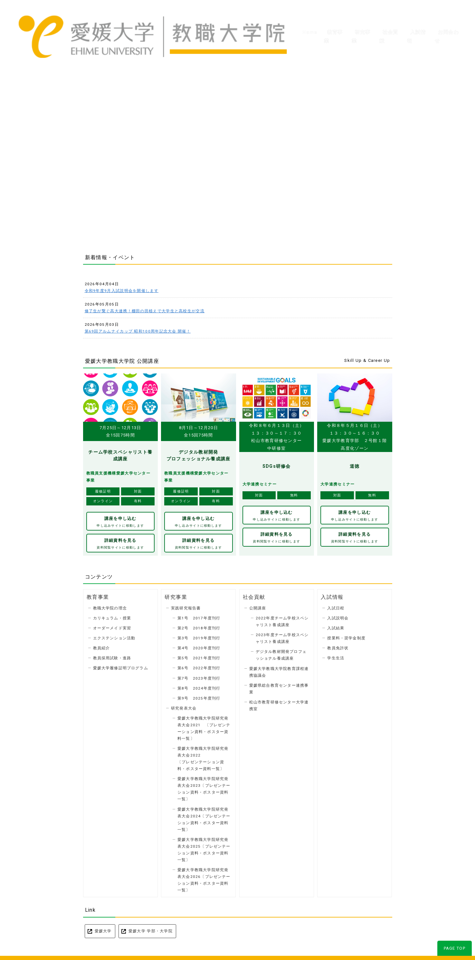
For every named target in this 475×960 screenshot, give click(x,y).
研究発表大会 (183, 706)
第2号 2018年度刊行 (198, 626)
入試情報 (416, 19)
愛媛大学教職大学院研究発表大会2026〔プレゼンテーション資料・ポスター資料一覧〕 (203, 878)
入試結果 (335, 626)
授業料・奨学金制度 (346, 636)
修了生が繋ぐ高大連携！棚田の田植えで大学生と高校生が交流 (144, 311)
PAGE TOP (454, 946)
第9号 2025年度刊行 (198, 696)
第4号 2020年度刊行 (198, 646)
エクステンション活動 (114, 636)
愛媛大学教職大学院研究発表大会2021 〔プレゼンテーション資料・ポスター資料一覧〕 (203, 726)
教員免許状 (337, 646)
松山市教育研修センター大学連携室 (279, 703)
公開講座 (257, 606)
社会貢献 (386, 19)
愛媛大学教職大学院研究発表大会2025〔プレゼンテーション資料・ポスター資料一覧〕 (203, 847)
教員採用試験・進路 (112, 656)
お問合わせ (448, 19)
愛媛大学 (103, 929)
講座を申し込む (120, 521)
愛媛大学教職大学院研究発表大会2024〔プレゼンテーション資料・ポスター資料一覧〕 (203, 817)
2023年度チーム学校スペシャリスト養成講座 (282, 636)
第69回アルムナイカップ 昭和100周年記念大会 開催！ (138, 331)
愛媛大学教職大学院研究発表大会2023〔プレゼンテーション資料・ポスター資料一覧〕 (203, 787)
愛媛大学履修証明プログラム (120, 666)
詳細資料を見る (120, 543)
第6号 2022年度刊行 (198, 666)
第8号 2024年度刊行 (198, 686)
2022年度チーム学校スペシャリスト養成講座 (282, 620)
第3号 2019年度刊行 (198, 636)
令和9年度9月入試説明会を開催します (121, 290)
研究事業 (357, 19)
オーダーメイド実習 (112, 626)
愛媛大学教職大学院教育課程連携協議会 (279, 670)
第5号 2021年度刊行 (198, 656)
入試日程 (335, 606)
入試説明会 (337, 616)
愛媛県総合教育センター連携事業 (279, 686)
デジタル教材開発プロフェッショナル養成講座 (281, 653)
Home (300, 19)
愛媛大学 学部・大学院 (150, 929)
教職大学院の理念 (110, 606)
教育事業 (327, 19)
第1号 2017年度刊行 (198, 616)
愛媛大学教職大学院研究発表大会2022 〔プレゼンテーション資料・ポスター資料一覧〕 (202, 756)
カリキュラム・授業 (112, 616)
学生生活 (335, 656)
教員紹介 (101, 646)
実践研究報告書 (186, 606)
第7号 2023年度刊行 (198, 676)
